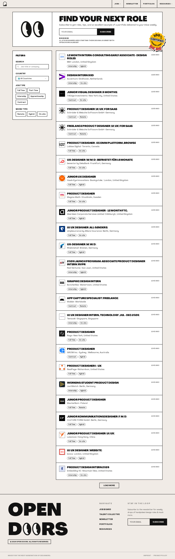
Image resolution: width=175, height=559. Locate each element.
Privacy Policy (160, 556)
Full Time (21, 90)
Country (21, 73)
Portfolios (149, 4)
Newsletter (132, 4)
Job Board (105, 509)
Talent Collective (109, 514)
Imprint (147, 556)
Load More (109, 485)
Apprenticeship (37, 96)
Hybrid (31, 114)
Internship (21, 96)
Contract (21, 102)
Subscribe (105, 32)
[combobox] (32, 78)
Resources (166, 4)
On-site (42, 114)
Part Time (33, 90)
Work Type (22, 109)
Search (20, 62)
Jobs (118, 4)
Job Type (20, 85)
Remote (20, 114)
